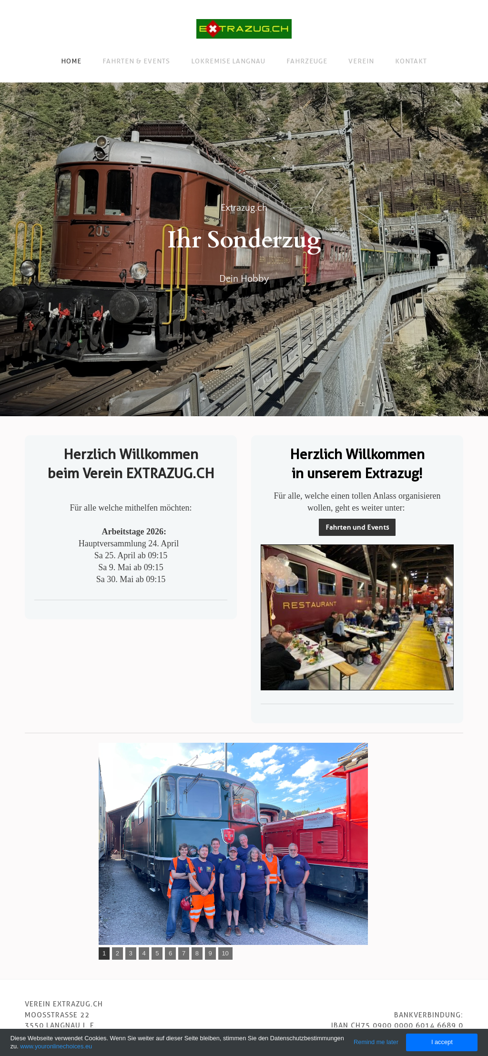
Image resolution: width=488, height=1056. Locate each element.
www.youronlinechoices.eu (56, 1046)
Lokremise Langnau (228, 61)
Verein (361, 61)
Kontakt (411, 61)
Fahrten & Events (136, 61)
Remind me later (376, 1042)
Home (71, 61)
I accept (442, 1042)
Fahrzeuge (306, 61)
